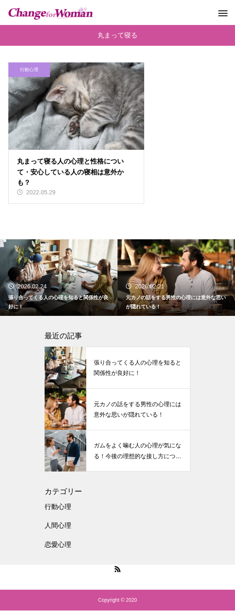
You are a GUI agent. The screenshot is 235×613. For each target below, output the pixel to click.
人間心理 (58, 527)
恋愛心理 (58, 546)
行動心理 (29, 69)
